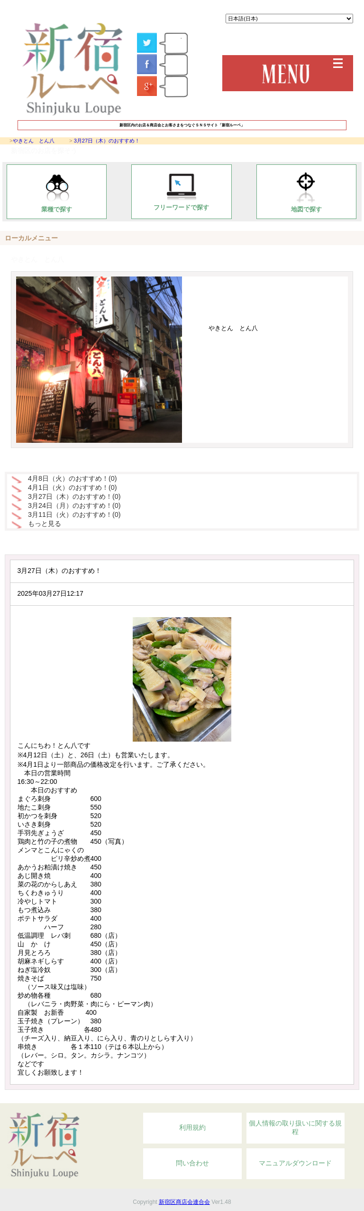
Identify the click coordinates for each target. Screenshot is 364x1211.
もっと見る (44, 523)
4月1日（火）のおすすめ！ (72, 487)
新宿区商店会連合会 (184, 1202)
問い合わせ (192, 1163)
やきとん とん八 (34, 140)
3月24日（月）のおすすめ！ (74, 505)
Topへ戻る (304, 1098)
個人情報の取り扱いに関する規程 (295, 1127)
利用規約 (192, 1127)
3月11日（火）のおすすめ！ (74, 514)
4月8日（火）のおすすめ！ (72, 478)
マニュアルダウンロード (295, 1163)
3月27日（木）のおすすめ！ (107, 140)
